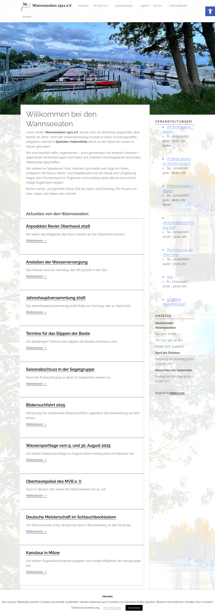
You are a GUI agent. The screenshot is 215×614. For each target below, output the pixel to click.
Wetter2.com (177, 393)
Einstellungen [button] (112, 607)
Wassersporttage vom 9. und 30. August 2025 (69, 445)
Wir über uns (102, 5)
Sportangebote (125, 5)
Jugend (144, 5)
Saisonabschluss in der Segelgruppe (61, 368)
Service (159, 5)
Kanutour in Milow (43, 552)
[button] (210, 11)
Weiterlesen (36, 240)
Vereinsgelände (179, 5)
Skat (170, 277)
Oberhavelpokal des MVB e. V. (54, 480)
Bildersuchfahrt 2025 (46, 404)
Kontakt (28, 16)
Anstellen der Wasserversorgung (57, 261)
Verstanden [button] (134, 607)
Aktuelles (83, 5)
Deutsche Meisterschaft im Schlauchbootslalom (72, 516)
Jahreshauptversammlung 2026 (56, 297)
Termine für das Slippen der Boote (59, 333)
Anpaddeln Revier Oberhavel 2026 (59, 226)
